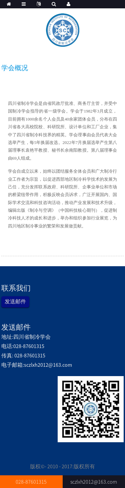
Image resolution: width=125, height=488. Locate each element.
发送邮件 (15, 301)
